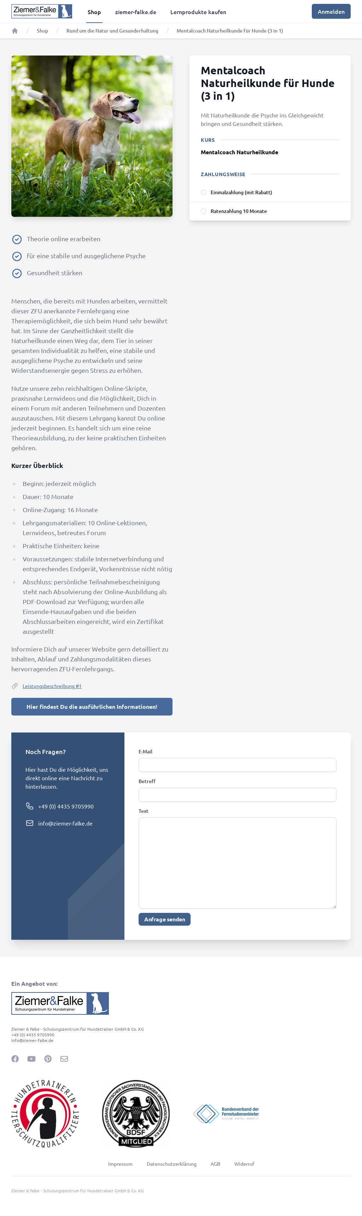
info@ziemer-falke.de (65, 823)
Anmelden (331, 11)
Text (143, 811)
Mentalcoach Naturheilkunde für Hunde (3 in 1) (230, 30)
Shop (42, 30)
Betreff (147, 781)
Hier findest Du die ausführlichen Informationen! (92, 706)
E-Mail (145, 751)
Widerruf (244, 1163)
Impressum (120, 1163)
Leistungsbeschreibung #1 (46, 685)
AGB (215, 1163)
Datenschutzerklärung (172, 1163)
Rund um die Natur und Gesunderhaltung (112, 30)
